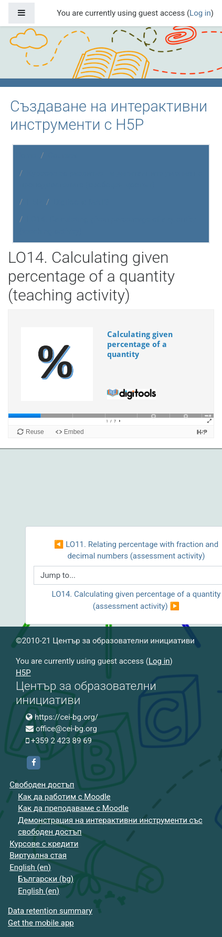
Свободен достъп (41, 784)
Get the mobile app (41, 923)
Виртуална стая (38, 855)
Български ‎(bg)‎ (45, 879)
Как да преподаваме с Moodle (73, 808)
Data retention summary (50, 911)
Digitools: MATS (81, 202)
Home (25, 155)
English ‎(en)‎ (30, 867)
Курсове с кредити (43, 844)
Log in (200, 13)
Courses (62, 155)
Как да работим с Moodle (64, 796)
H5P (34, 202)
